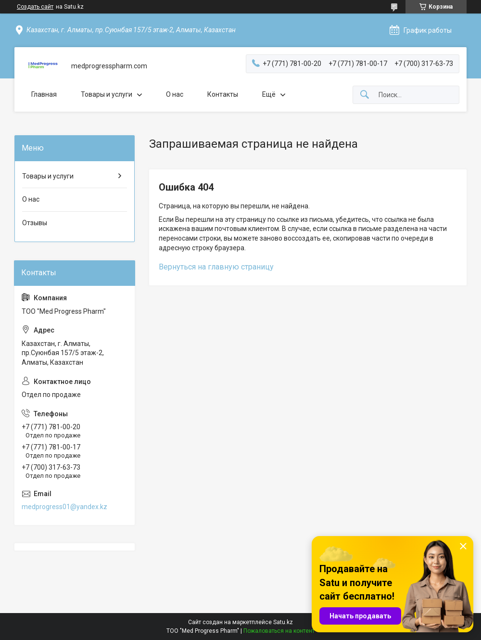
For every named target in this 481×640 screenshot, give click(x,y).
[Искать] (364, 95)
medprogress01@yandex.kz (64, 507)
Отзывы (34, 223)
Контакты (222, 94)
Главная (44, 94)
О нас (174, 94)
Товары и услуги (106, 94)
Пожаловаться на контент (279, 630)
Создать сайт (35, 6)
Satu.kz (283, 622)
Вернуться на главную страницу (216, 266)
